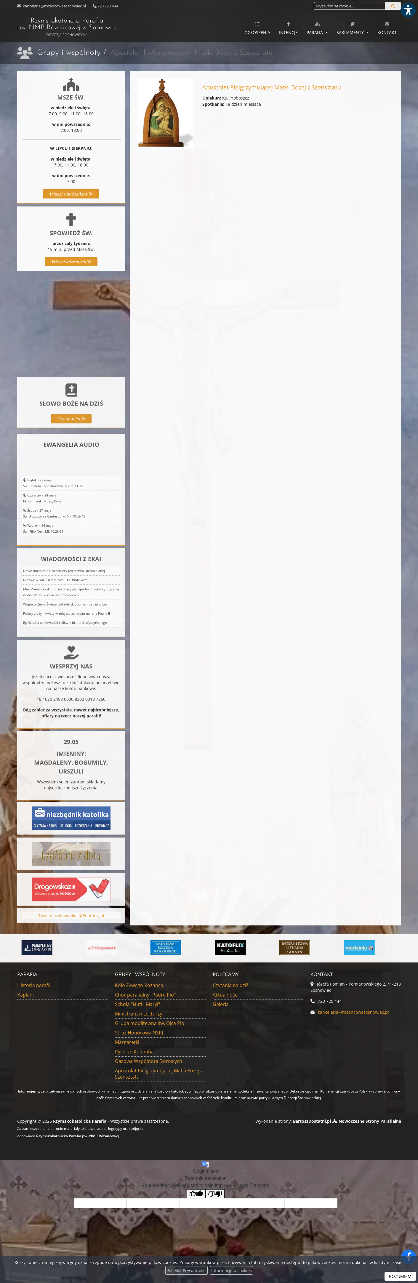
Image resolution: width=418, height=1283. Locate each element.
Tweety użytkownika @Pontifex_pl (71, 927)
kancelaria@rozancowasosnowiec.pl (54, 6)
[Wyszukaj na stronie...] (349, 6)
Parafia (315, 28)
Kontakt (387, 28)
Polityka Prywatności (186, 1270)
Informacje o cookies (231, 1270)
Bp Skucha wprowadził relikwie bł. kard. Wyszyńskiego (65, 694)
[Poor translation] (215, 1193)
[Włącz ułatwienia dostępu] (408, 10)
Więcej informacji (71, 262)
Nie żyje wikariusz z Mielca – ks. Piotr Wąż (55, 652)
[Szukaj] (393, 6)
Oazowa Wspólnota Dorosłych (148, 1061)
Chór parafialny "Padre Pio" (145, 995)
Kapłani (25, 995)
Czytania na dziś (231, 985)
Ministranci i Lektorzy (138, 1013)
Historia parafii (33, 985)
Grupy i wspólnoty (69, 53)
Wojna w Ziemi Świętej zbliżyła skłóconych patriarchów (65, 676)
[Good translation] (196, 1193)
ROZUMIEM (400, 1276)
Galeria (221, 1004)
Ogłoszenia (257, 28)
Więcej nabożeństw (71, 194)
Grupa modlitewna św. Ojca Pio (149, 1023)
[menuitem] (257, 27)
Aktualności (225, 995)
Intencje (288, 28)
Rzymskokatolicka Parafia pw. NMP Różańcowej (67, 27)
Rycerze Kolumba (134, 1051)
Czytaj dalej (71, 460)
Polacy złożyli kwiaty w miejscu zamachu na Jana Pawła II (66, 685)
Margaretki (127, 1042)
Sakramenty (351, 28)
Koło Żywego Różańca (139, 985)
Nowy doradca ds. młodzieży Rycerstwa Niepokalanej (64, 642)
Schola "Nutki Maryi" (137, 1004)
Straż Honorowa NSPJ (139, 1032)
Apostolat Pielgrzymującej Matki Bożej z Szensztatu (159, 1073)
